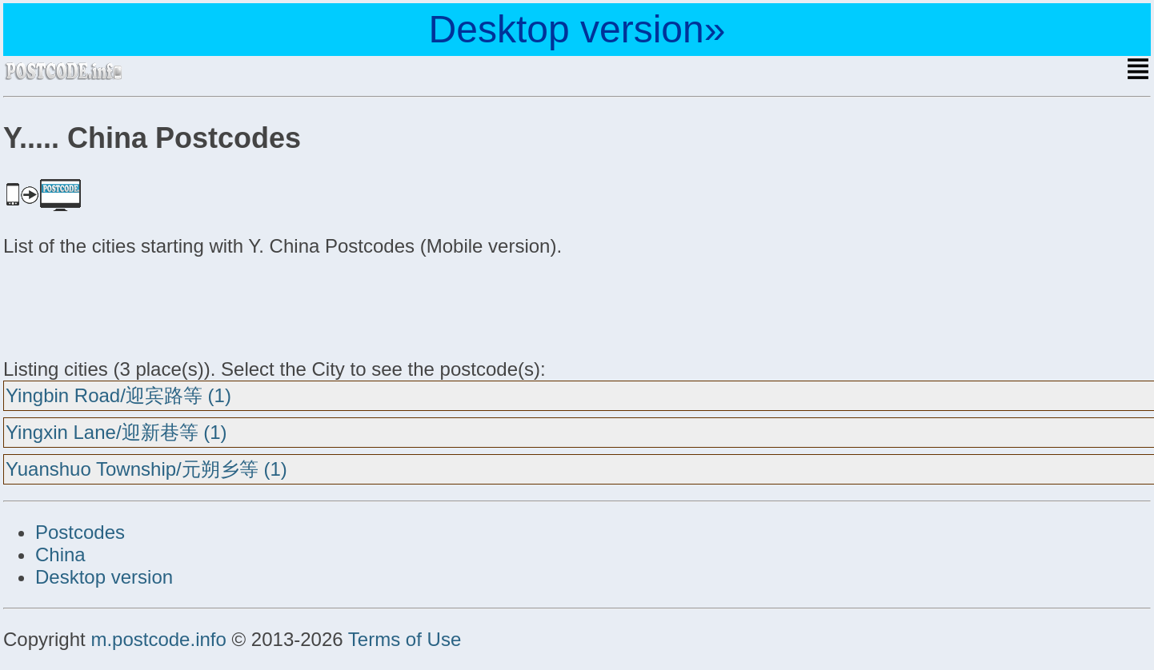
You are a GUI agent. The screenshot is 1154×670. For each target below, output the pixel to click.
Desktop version (104, 577)
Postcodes (80, 532)
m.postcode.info (158, 639)
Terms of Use (404, 639)
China (60, 554)
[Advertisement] (131, 305)
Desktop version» (577, 29)
